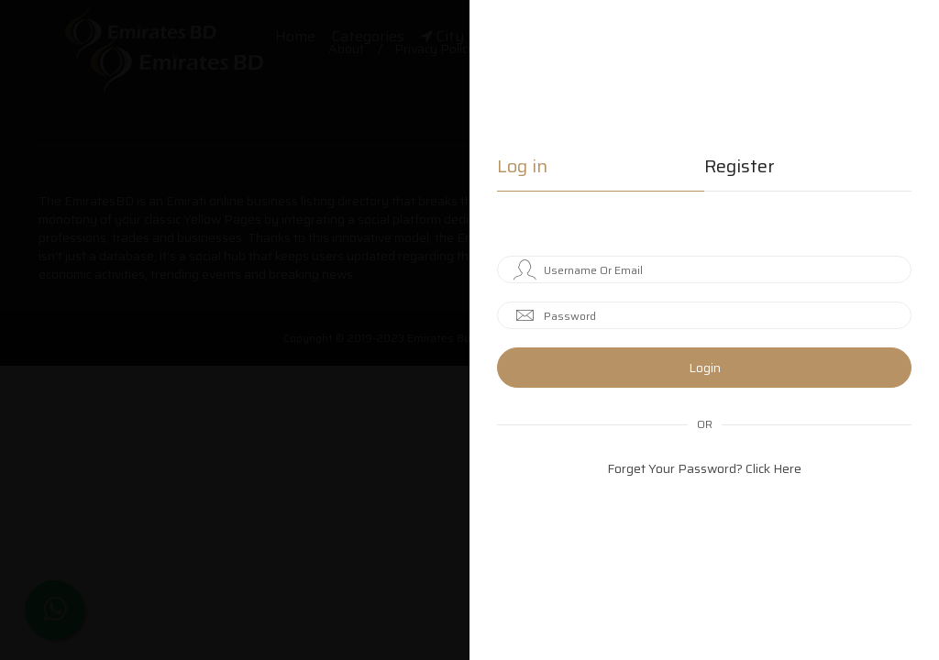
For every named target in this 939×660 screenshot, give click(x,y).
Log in (522, 168)
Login (705, 368)
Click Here (773, 468)
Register (739, 168)
